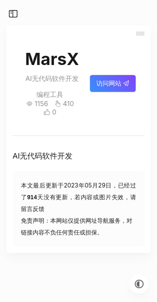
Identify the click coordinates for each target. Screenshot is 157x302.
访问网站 (112, 83)
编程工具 (49, 94)
